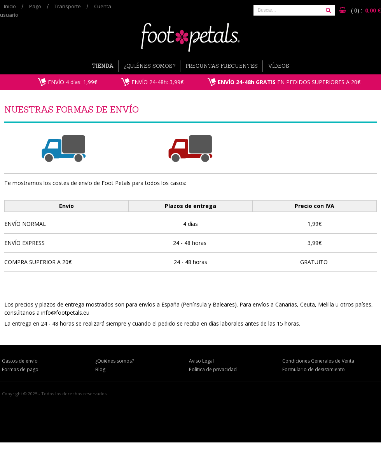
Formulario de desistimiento (313, 369)
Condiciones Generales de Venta (318, 361)
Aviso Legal (201, 361)
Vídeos (278, 66)
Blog (100, 369)
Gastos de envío (20, 361)
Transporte (67, 6)
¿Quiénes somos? (149, 66)
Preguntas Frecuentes (221, 66)
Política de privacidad (213, 369)
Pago (35, 6)
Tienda (103, 66)
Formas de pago (20, 369)
